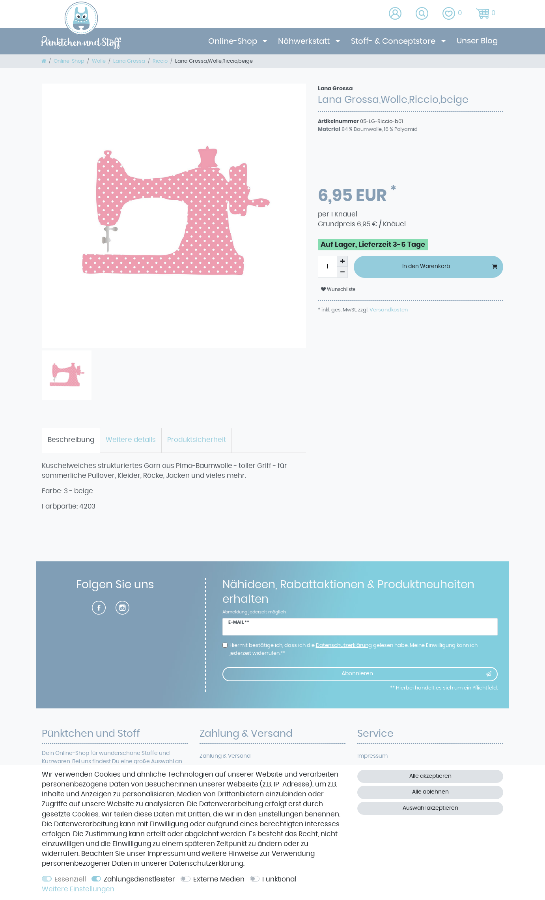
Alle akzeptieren (430, 776)
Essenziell (70, 879)
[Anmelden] (395, 14)
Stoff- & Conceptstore (394, 41)
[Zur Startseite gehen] (43, 61)
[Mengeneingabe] (327, 267)
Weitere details (131, 440)
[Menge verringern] (342, 272)
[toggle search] (422, 14)
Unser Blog (477, 41)
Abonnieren (416, 674)
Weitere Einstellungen (78, 889)
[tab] (71, 440)
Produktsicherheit (196, 440)
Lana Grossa (129, 61)
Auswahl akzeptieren (430, 808)
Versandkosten (388, 310)
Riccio (160, 61)
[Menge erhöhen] (342, 261)
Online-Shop (233, 41)
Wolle (99, 61)
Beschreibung (71, 440)
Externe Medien (219, 879)
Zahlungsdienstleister (139, 879)
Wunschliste (338, 289)
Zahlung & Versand (225, 756)
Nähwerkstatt (305, 41)
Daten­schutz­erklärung (206, 864)
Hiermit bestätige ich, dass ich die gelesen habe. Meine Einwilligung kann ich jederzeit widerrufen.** (354, 649)
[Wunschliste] (453, 14)
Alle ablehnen (430, 792)
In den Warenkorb (450, 266)
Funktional (279, 879)
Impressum (372, 756)
